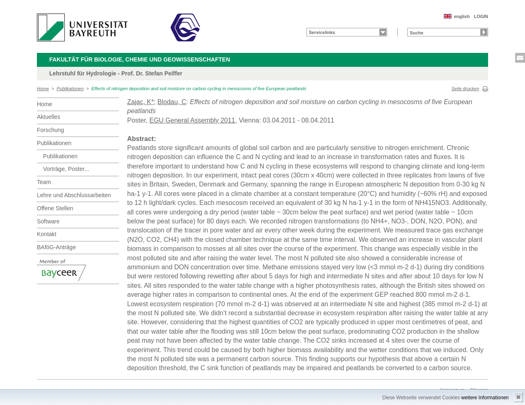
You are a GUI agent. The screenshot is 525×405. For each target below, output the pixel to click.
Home (43, 88)
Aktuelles (48, 117)
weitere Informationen (485, 397)
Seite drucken (465, 88)
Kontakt (46, 234)
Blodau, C (172, 101)
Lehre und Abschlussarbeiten (74, 195)
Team (44, 182)
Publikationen (70, 88)
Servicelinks (322, 32)
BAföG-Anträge (56, 247)
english (462, 16)
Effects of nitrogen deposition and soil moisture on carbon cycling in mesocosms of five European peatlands (198, 88)
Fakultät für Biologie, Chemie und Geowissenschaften (139, 59)
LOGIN (481, 16)
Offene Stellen (55, 208)
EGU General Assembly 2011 (192, 120)
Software (48, 221)
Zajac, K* (140, 101)
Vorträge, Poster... (66, 169)
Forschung (50, 130)
